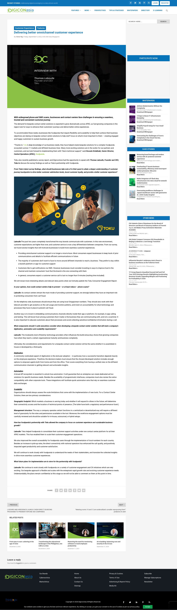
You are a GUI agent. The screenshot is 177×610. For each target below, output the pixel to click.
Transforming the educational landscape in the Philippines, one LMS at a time (50, 544)
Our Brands (43, 574)
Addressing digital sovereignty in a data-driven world (39, 3)
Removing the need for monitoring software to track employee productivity (80, 544)
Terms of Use (114, 578)
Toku (25, 145)
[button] (167, 12)
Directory (145, 11)
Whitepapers (132, 11)
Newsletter (148, 582)
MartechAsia (44, 582)
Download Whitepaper (145, 112)
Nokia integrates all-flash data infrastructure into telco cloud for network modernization (152, 181)
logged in (19, 564)
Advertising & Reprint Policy (119, 582)
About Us (77, 578)
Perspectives (100, 11)
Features (75, 11)
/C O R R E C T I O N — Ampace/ (140, 251)
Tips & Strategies (116, 11)
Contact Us (78, 582)
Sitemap (77, 586)
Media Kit (112, 586)
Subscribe (148, 574)
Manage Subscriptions (152, 578)
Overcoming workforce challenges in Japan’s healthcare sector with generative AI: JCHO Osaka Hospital (152, 193)
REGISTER (165, 3)
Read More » (133, 236)
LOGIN (155, 3)
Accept (147, 607)
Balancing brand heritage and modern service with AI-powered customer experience (150, 157)
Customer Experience (24, 28)
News (87, 11)
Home (76, 574)
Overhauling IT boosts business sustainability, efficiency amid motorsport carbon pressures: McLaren (152, 169)
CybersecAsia (44, 578)
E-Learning (157, 11)
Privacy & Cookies (116, 574)
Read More (141, 163)
